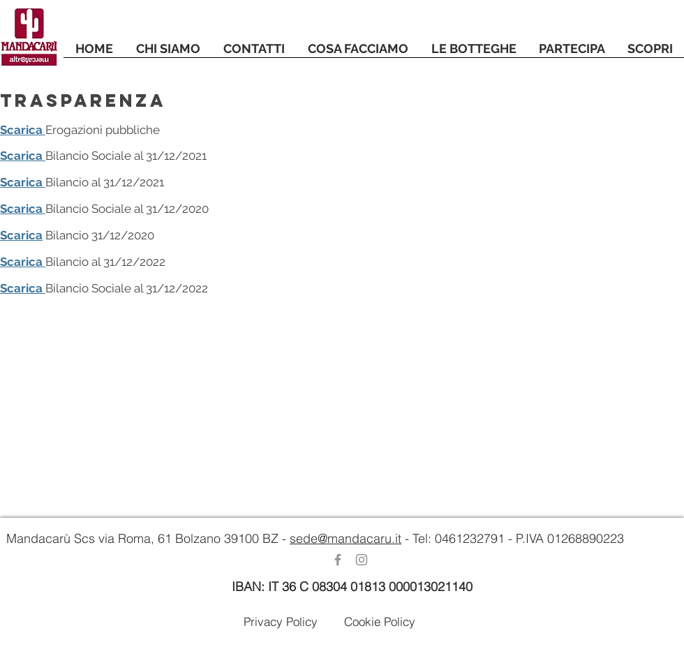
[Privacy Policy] (280, 621)
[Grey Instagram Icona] (361, 559)
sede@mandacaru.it (345, 538)
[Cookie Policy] (379, 621)
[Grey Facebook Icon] (337, 559)
